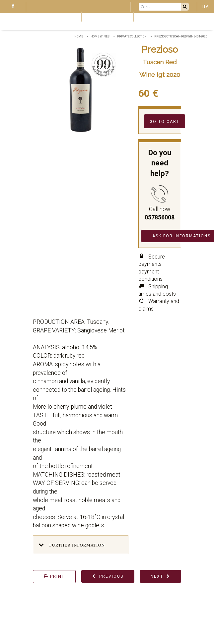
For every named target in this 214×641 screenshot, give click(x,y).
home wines (100, 36)
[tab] (80, 545)
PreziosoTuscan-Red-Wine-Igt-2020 (180, 36)
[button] (80, 545)
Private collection (132, 36)
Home (78, 36)
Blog (17, 16)
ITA (205, 6)
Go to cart (164, 121)
